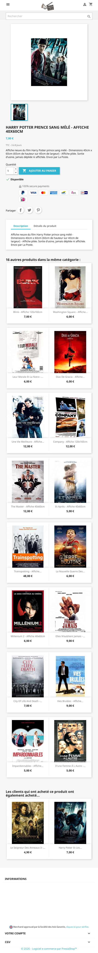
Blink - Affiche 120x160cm (27, 312)
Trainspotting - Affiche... (27, 571)
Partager (20, 210)
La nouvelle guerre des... (70, 571)
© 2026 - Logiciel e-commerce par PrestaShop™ (49, 948)
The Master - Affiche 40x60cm (28, 506)
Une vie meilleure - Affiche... (28, 441)
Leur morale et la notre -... (28, 376)
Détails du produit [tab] (45, 226)
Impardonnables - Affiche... (27, 765)
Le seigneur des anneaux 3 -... (27, 847)
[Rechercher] (49, 16)
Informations (15, 879)
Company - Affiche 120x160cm (70, 441)
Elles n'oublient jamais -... (70, 636)
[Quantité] (10, 171)
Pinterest (38, 210)
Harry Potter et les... (70, 847)
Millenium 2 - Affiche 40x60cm (28, 636)
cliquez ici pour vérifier (77, 926)
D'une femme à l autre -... (70, 765)
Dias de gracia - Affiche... (70, 376)
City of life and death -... (27, 701)
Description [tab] (20, 226)
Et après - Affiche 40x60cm (70, 506)
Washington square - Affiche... (70, 312)
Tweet (29, 210)
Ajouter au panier (39, 171)
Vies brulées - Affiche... (70, 701)
